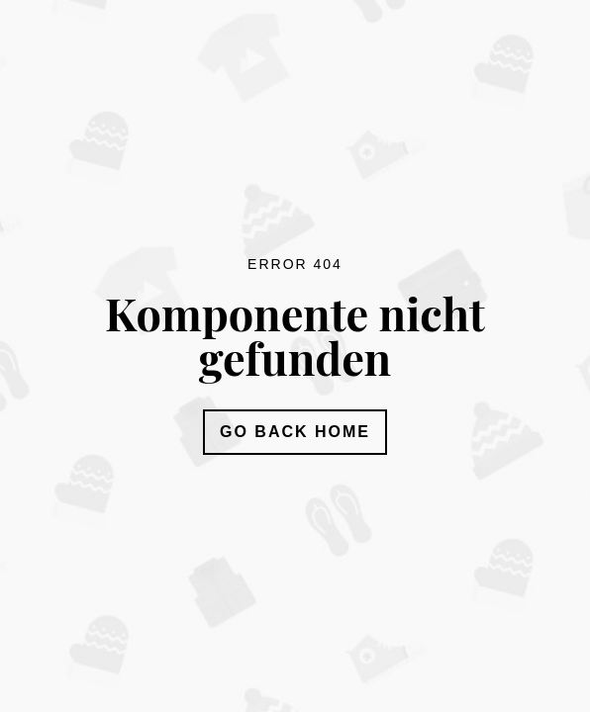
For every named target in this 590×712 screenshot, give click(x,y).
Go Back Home (295, 431)
